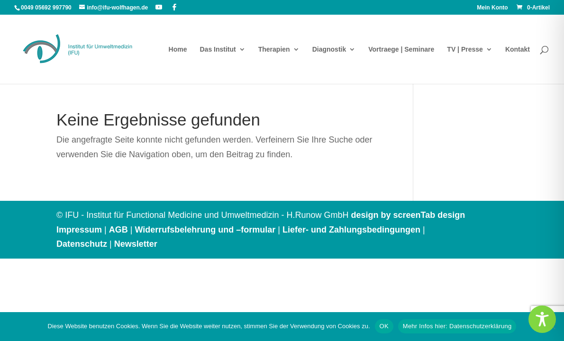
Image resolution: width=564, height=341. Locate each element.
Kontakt (517, 49)
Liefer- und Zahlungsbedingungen (351, 229)
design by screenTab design (408, 215)
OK (384, 326)
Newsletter (135, 244)
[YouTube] (158, 7)
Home (178, 49)
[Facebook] (174, 7)
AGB (118, 229)
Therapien (274, 49)
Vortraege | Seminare (401, 49)
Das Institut (218, 49)
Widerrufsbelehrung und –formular (205, 229)
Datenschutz (81, 244)
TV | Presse (465, 49)
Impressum (79, 229)
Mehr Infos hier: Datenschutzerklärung (457, 326)
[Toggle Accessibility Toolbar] (542, 319)
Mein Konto (492, 8)
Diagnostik (329, 49)
